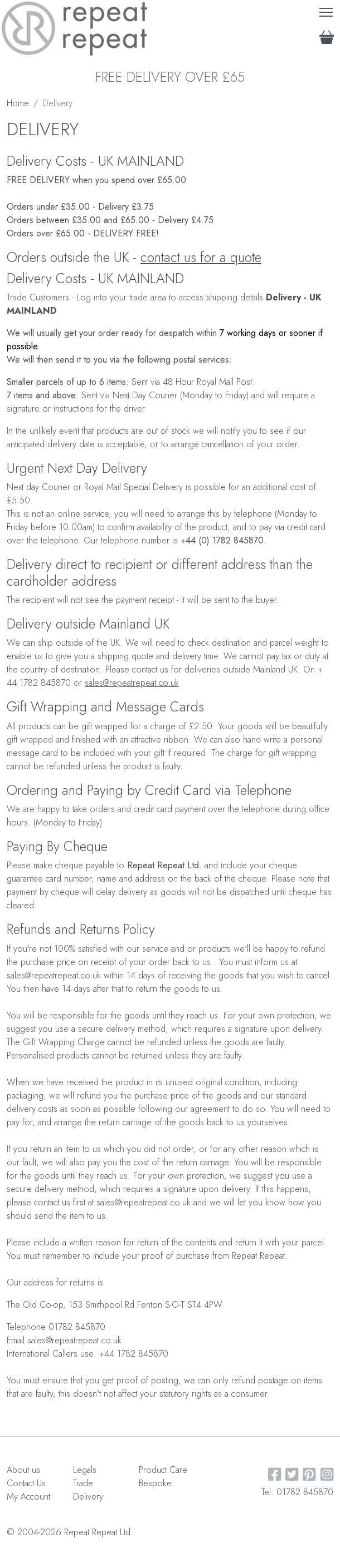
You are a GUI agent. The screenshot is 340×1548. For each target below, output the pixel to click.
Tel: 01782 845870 (297, 1492)
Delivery (88, 1496)
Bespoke (155, 1483)
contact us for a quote (200, 257)
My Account (28, 1496)
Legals (84, 1469)
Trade (83, 1483)
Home (18, 103)
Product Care (163, 1469)
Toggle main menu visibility (326, 9)
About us (23, 1469)
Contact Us (26, 1483)
